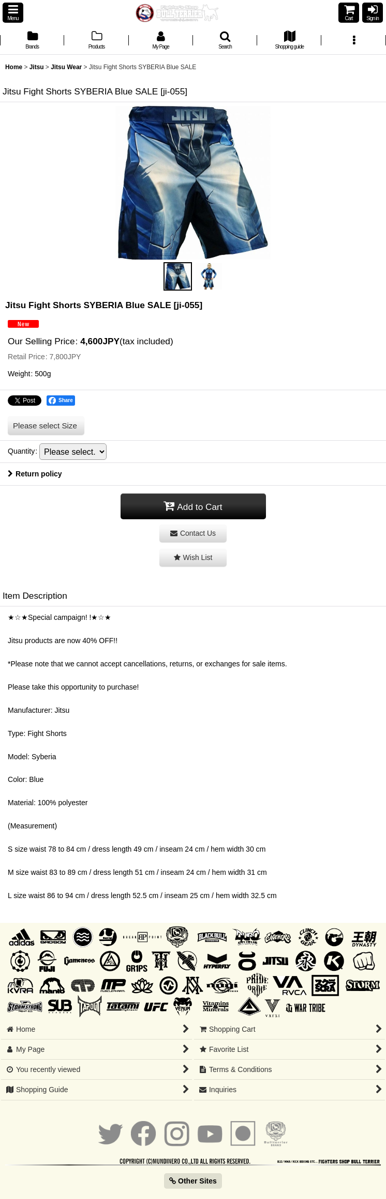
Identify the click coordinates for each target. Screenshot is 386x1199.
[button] (13, 13)
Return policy (35, 474)
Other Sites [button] (193, 1181)
